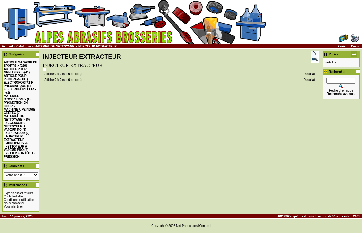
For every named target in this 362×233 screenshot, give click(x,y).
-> (15, 70)
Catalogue (23, 46)
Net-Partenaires (187, 225)
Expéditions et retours (18, 193)
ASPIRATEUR (15, 133)
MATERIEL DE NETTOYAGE (54, 46)
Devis (355, 46)
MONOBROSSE (17, 143)
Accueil (7, 46)
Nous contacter (14, 203)
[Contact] (204, 225)
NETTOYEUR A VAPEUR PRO (15, 148)
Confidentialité (13, 196)
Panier (342, 46)
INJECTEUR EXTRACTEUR (97, 46)
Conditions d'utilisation (19, 199)
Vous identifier (13, 206)
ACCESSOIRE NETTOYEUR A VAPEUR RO (14, 126)
